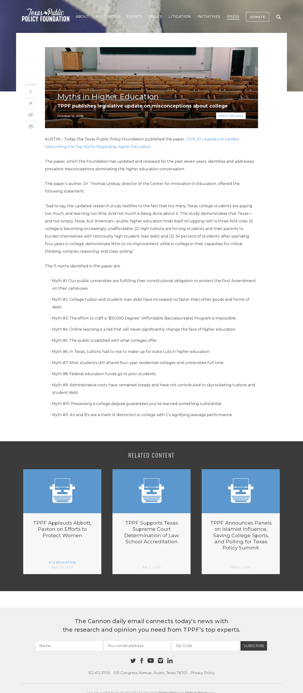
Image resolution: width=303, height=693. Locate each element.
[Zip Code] (205, 646)
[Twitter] (30, 103)
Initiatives (208, 16)
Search (278, 17)
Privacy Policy (203, 673)
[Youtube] (150, 660)
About (82, 16)
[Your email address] (137, 646)
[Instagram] (160, 660)
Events (134, 16)
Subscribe (254, 646)
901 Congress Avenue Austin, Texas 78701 (150, 673)
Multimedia (108, 16)
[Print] (30, 127)
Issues (155, 16)
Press (233, 16)
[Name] (69, 646)
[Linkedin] (170, 660)
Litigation (180, 16)
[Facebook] (30, 92)
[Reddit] (30, 115)
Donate (257, 17)
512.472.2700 (99, 673)
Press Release (230, 116)
